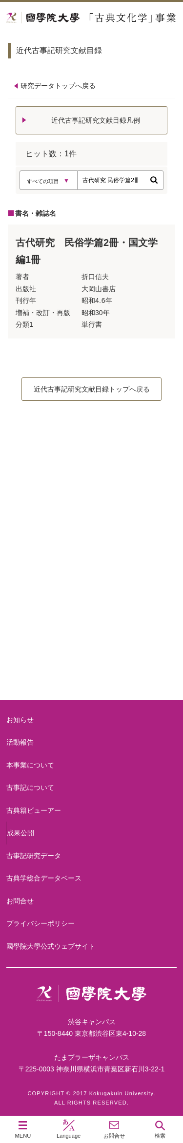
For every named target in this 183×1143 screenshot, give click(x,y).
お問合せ (20, 901)
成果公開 (20, 833)
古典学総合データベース (43, 878)
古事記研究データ (33, 856)
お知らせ (20, 720)
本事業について (91, 507)
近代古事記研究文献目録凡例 (95, 120)
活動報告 (20, 742)
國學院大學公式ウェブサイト (50, 946)
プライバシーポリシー (40, 923)
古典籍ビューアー (92, 662)
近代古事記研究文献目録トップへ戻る (92, 389)
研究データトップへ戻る (58, 86)
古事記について (91, 585)
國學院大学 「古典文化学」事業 (91, 18)
